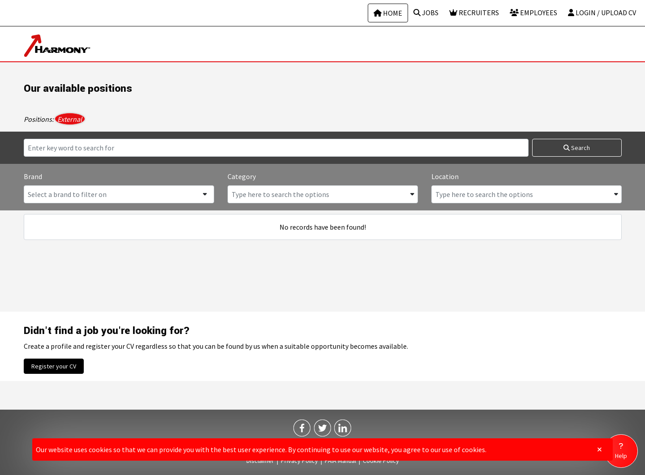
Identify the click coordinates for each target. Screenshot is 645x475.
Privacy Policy (299, 461)
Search (576, 148)
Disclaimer (260, 461)
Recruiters (474, 12)
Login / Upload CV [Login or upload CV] (602, 12)
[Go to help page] (621, 451)
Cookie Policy (381, 461)
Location (445, 176)
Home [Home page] (388, 13)
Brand (33, 176)
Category (242, 176)
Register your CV (53, 366)
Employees (533, 12)
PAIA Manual (340, 461)
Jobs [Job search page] (426, 12)
